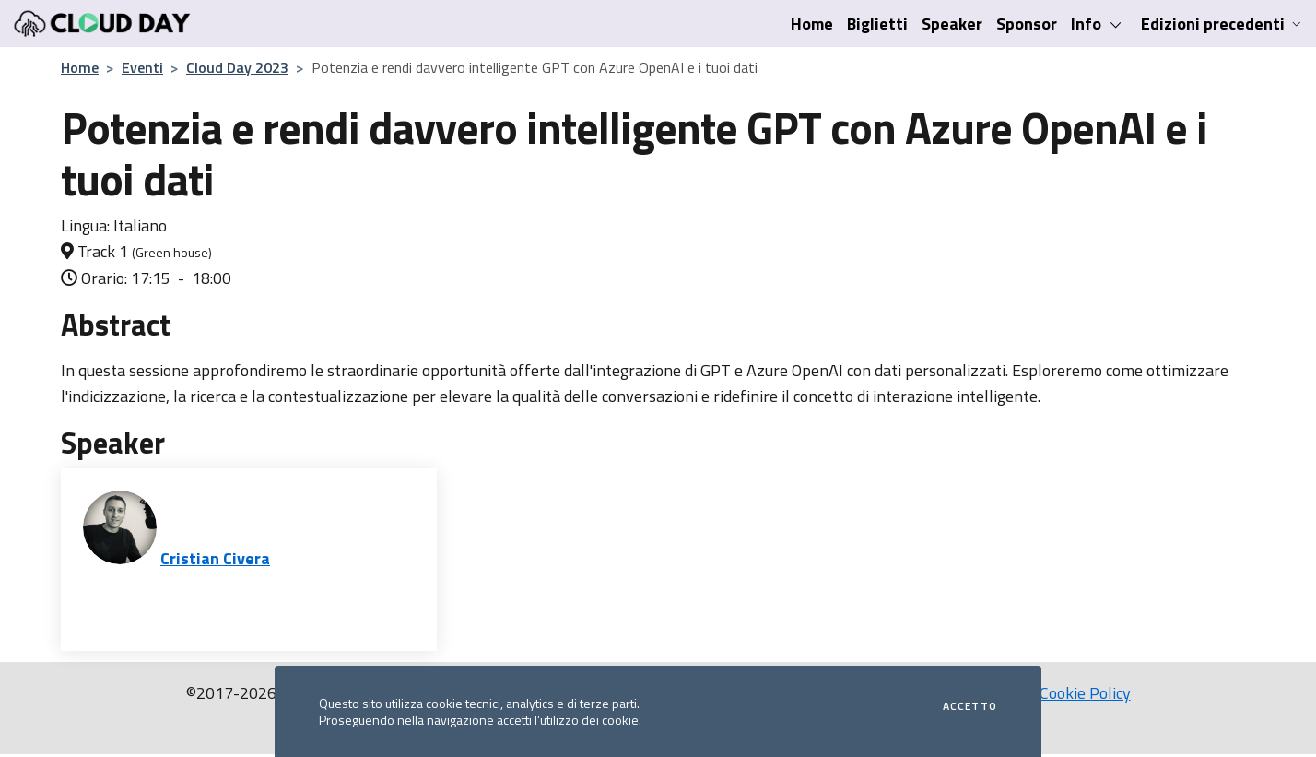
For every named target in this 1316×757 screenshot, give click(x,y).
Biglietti (877, 23)
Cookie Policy (1085, 692)
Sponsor (1026, 23)
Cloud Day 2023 (237, 67)
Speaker (952, 23)
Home (812, 23)
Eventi (142, 67)
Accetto (970, 706)
